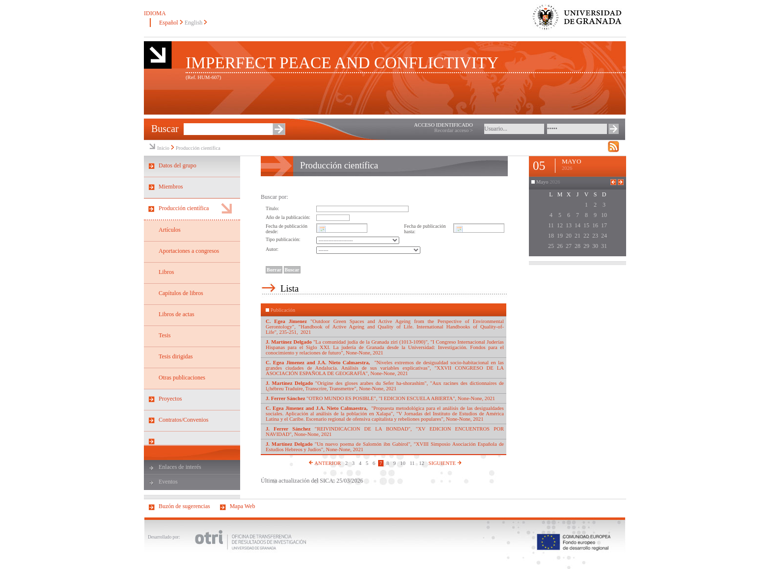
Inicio (163, 148)
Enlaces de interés (180, 466)
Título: (272, 208)
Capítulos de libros (181, 293)
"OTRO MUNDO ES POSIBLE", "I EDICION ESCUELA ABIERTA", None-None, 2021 (380, 398)
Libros (166, 272)
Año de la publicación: (288, 217)
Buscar (165, 128)
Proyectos (170, 398)
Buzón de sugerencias (184, 506)
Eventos (168, 481)
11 (412, 463)
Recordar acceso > (453, 130)
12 (421, 463)
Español (168, 22)
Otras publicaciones (182, 377)
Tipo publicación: (283, 239)
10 (403, 463)
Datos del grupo (177, 165)
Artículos (170, 229)
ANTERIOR (324, 463)
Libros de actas (176, 314)
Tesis (165, 335)
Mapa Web (242, 506)
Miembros (171, 186)
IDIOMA (155, 13)
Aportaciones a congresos (189, 250)
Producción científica (198, 148)
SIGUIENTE (444, 463)
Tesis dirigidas (176, 356)
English (194, 22)
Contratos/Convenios (183, 419)
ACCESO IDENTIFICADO (443, 125)
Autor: (272, 249)
